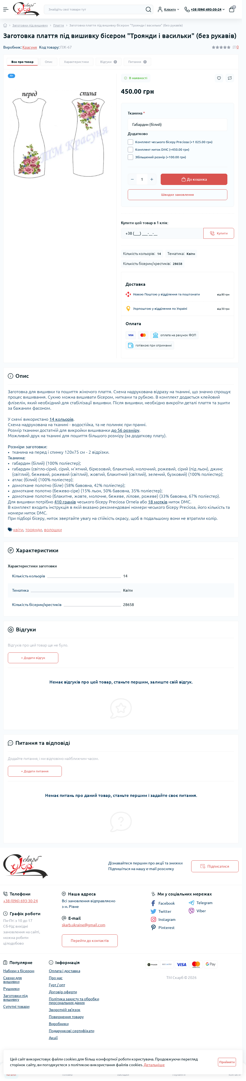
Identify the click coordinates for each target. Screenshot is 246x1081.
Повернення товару (66, 1017)
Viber (197, 911)
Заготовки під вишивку (30, 25)
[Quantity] (142, 179)
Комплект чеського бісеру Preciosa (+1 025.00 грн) (173, 142)
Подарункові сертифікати (71, 1031)
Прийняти (227, 1062)
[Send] (218, 233)
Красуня (29, 47)
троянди (33, 529)
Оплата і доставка (64, 971)
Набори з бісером (18, 971)
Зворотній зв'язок (64, 1010)
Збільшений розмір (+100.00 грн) (159, 157)
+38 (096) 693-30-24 (20, 901)
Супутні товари (16, 1006)
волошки (53, 529)
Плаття (58, 25)
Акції (53, 1038)
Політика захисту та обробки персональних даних (74, 1001)
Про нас (56, 978)
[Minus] (132, 179)
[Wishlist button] (219, 78)
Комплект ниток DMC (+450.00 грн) (161, 149)
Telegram (200, 902)
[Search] (148, 9)
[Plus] (151, 179)
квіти (18, 529)
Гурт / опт (57, 985)
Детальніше (154, 1065)
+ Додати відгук (33, 657)
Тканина (136, 113)
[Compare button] (229, 78)
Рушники (11, 988)
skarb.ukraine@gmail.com (83, 925)
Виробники (59, 1024)
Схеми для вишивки (12, 980)
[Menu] (6, 9)
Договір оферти (63, 992)
